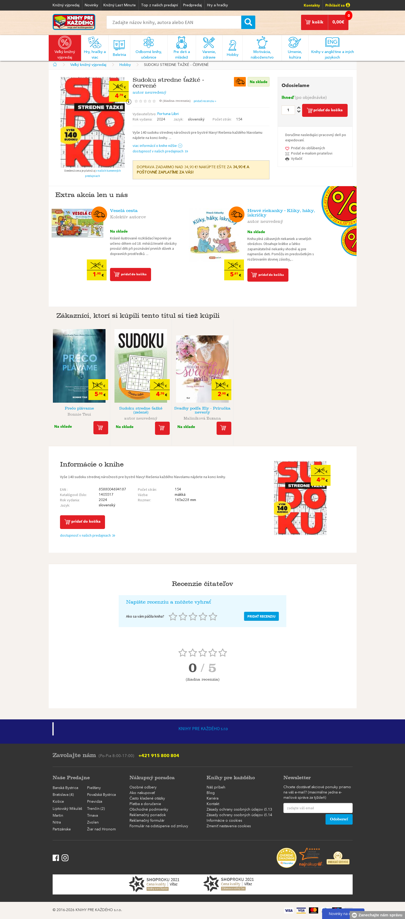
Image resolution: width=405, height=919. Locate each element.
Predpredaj (192, 5)
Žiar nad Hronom (101, 829)
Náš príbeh (216, 787)
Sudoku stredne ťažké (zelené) (140, 410)
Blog (211, 793)
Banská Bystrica (65, 788)
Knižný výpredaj (66, 5)
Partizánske (62, 829)
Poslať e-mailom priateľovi (311, 153)
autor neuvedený (149, 91)
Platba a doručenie (145, 804)
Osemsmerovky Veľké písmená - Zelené (264, 410)
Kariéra (212, 798)
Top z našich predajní (159, 5)
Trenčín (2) (96, 809)
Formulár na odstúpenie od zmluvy (158, 826)
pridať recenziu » (205, 101)
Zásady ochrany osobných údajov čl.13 (239, 809)
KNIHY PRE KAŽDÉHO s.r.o (203, 729)
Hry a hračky (217, 5)
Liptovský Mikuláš (67, 809)
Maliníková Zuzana (202, 417)
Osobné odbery (143, 787)
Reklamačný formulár (146, 820)
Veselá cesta (124, 210)
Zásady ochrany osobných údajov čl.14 (239, 815)
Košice (58, 801)
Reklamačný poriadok (147, 815)
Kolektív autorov (128, 216)
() (177, 101)
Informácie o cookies (224, 820)
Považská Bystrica (101, 795)
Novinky (91, 5)
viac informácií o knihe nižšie (157, 145)
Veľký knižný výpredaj (88, 65)
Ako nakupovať (142, 793)
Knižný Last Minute (119, 5)
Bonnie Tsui (79, 413)
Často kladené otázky (147, 798)
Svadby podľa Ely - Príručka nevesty (202, 410)
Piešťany (94, 788)
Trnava (92, 815)
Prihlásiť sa (337, 5)
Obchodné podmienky (148, 809)
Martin (58, 815)
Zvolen (93, 822)
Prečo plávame (79, 408)
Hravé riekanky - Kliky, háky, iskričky (281, 213)
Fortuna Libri (168, 114)
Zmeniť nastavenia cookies (229, 826)
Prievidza (94, 801)
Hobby (125, 65)
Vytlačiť (296, 158)
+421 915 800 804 (158, 755)
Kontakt (213, 804)
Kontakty (312, 5)
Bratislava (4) (63, 795)
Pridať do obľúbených (308, 148)
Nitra (57, 822)
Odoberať (339, 819)
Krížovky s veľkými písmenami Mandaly (325, 410)
